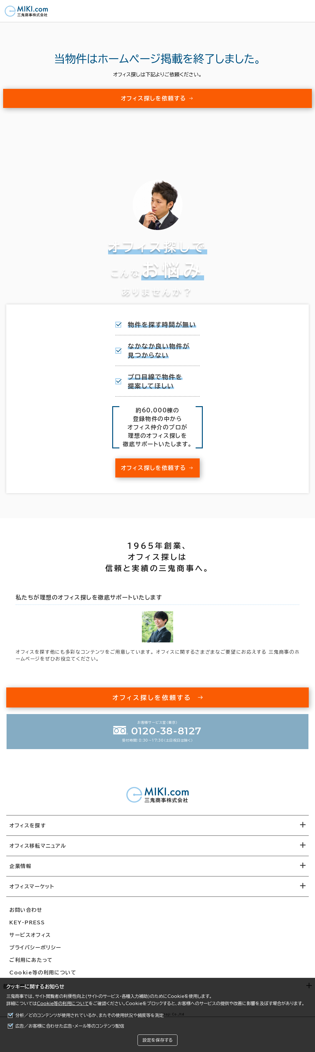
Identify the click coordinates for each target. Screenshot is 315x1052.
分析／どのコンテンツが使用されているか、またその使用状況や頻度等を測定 (89, 1015)
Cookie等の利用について (63, 1003)
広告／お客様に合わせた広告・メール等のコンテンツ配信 (69, 1026)
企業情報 (20, 866)
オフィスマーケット (31, 886)
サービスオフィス (30, 934)
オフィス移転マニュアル (37, 845)
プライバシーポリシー (35, 947)
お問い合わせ (25, 909)
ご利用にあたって (31, 960)
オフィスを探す (27, 825)
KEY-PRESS (27, 922)
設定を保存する (157, 1040)
